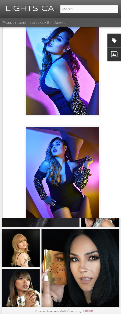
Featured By (40, 22)
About (60, 22)
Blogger (88, 310)
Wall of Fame (14, 22)
